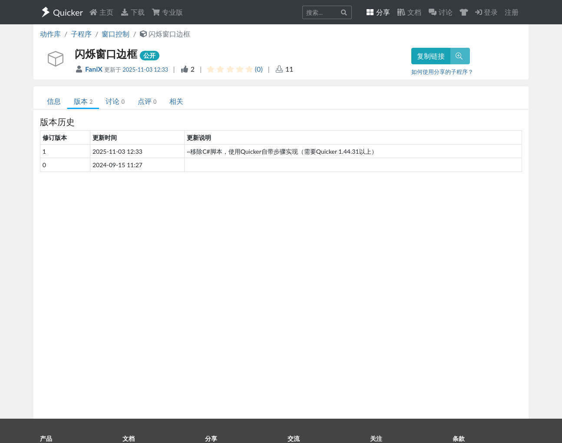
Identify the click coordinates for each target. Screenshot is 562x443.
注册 (512, 12)
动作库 (50, 34)
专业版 (167, 12)
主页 (101, 12)
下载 (132, 12)
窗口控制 (115, 34)
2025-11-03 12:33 (145, 69)
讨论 (115, 101)
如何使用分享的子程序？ (442, 71)
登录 (486, 12)
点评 (147, 101)
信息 (54, 101)
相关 (176, 101)
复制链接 (431, 56)
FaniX (94, 69)
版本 (83, 101)
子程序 (81, 34)
